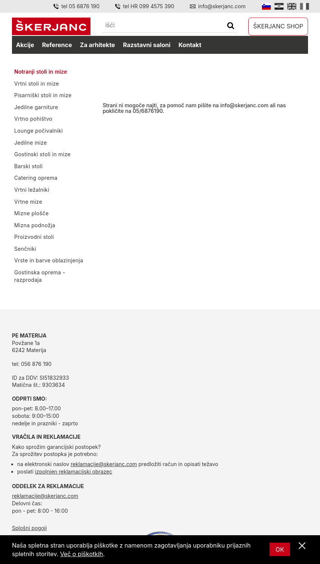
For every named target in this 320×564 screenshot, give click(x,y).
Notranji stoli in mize (40, 71)
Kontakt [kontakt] (189, 45)
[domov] (51, 26)
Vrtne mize (28, 201)
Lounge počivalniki (38, 130)
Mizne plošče (31, 213)
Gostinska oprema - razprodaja (39, 276)
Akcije (25, 45)
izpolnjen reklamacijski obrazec (74, 471)
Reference (57, 45)
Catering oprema (36, 178)
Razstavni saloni (146, 45)
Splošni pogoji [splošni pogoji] (29, 528)
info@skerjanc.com (244, 105)
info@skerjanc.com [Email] (222, 6)
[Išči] (230, 26)
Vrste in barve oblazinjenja (48, 260)
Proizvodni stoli (34, 237)
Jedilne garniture (36, 107)
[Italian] (304, 6)
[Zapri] (302, 546)
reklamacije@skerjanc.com (104, 464)
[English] (292, 6)
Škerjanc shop (278, 26)
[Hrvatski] (279, 6)
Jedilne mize (30, 142)
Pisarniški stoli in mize (42, 95)
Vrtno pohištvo (33, 118)
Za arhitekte (97, 45)
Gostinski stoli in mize (42, 154)
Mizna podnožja (34, 225)
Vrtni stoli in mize (36, 83)
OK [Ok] (280, 549)
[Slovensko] (266, 6)
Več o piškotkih (81, 554)
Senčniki (25, 249)
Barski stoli (28, 166)
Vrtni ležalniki (31, 190)
